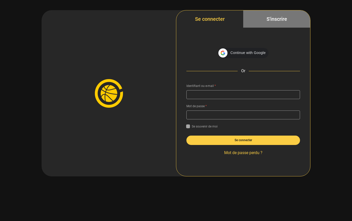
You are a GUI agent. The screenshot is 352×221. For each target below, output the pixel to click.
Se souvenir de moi (202, 126)
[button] (243, 53)
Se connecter (210, 19)
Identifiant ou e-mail (201, 86)
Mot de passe (196, 106)
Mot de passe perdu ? (243, 152)
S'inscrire (277, 19)
